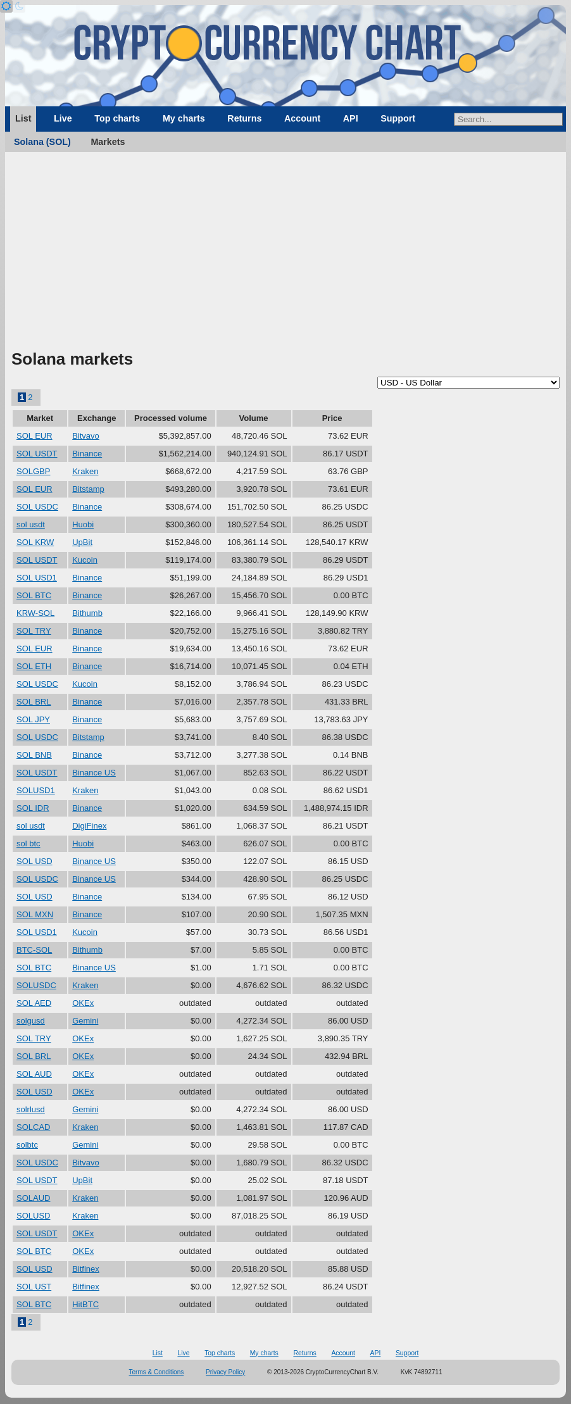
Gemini (85, 1020)
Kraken (85, 471)
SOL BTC (33, 595)
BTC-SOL (34, 950)
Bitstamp (88, 489)
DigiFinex (89, 825)
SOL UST (33, 1286)
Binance (87, 453)
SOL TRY (33, 631)
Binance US (94, 772)
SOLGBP (33, 471)
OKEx (83, 1003)
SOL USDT (37, 453)
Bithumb (87, 613)
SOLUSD (33, 1215)
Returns (244, 118)
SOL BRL (33, 701)
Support (397, 118)
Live (63, 118)
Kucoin (84, 560)
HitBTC (85, 1304)
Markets (108, 142)
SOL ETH (33, 666)
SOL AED (33, 1003)
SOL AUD (34, 1074)
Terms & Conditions (156, 1372)
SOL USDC (37, 506)
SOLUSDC (36, 985)
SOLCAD (33, 1127)
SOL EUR (34, 436)
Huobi (83, 524)
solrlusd (30, 1109)
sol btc (28, 843)
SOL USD (34, 861)
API (350, 118)
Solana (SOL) (42, 142)
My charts (184, 118)
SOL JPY (33, 719)
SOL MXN (34, 914)
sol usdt (30, 524)
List (23, 118)
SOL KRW (35, 542)
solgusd (30, 1020)
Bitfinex (85, 1269)
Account (302, 118)
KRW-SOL (35, 613)
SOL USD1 (36, 577)
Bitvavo (85, 436)
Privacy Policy (225, 1372)
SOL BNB (34, 755)
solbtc (27, 1145)
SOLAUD (33, 1198)
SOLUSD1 (35, 790)
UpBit (82, 542)
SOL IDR (32, 808)
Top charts (117, 118)
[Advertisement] (285, 253)
